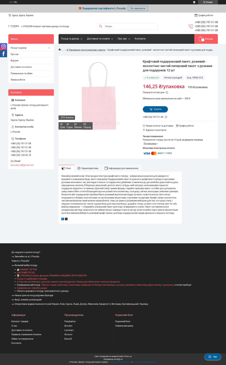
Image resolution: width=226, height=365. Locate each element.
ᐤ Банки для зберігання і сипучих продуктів (98, 281)
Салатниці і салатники (68, 285)
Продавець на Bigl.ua (113, 359)
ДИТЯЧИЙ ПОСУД (26, 272)
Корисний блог (123, 321)
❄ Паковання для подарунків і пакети (86, 50)
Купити (157, 109)
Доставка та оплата (98, 38)
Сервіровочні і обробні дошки (32, 288)
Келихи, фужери (39, 275)
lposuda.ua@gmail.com (22, 165)
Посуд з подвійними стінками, (32, 278)
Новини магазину (124, 326)
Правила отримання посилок (26, 334)
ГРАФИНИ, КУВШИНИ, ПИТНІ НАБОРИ (68, 275)
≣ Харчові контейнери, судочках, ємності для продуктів (45, 281)
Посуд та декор (70, 38)
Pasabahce (70, 321)
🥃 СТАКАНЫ (23, 275)
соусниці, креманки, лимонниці (131, 285)
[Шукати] (100, 26)
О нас (14, 326)
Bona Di (68, 339)
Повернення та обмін (21, 73)
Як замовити (137, 8)
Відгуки (14, 60)
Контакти (140, 38)
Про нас (122, 38)
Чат (212, 356)
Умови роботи (18, 79)
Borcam (68, 326)
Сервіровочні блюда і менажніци (98, 285)
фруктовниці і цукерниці (160, 285)
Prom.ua (128, 356)
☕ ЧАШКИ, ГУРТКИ (27, 269)
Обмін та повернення (22, 339)
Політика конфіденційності (145, 362)
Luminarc (69, 330)
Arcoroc (68, 334)
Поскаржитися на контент (120, 362)
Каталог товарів (19, 321)
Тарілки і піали (48, 285)
